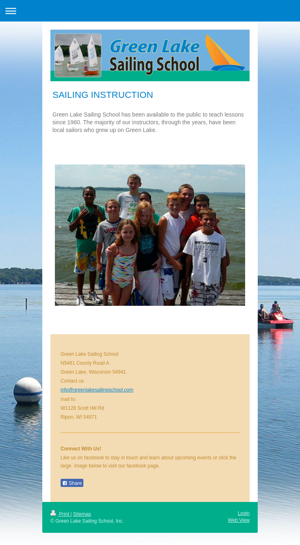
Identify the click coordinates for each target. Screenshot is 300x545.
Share (72, 483)
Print (60, 514)
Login (244, 513)
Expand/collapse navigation (150, 10)
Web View (239, 520)
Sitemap (82, 514)
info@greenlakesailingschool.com (97, 390)
